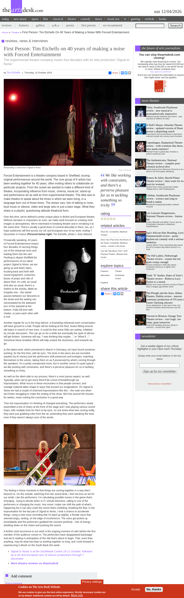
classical (57, 19)
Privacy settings (92, 581)
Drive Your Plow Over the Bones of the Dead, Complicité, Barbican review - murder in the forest (116, 243)
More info (77, 595)
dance (98, 19)
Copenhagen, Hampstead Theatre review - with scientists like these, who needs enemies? (164, 145)
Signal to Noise (20, 551)
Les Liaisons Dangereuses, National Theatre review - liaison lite (164, 216)
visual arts (113, 19)
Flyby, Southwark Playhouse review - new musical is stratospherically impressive (161, 110)
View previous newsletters (160, 383)
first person (88, 25)
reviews (7, 25)
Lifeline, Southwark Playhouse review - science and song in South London (163, 198)
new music (20, 19)
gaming (135, 19)
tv (125, 19)
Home (5, 32)
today (5, 19)
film (45, 19)
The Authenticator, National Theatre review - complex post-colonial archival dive (163, 163)
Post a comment (14, 583)
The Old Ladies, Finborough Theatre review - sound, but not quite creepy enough (163, 259)
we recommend (112, 25)
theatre (72, 19)
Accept (135, 589)
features (24, 25)
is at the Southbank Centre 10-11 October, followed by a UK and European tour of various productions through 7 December (51, 555)
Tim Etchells (13, 72)
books (162, 19)
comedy (86, 19)
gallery (40, 25)
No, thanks (154, 589)
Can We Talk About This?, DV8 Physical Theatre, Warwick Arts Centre (114, 254)
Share (113, 72)
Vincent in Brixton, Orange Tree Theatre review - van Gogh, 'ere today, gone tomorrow (164, 319)
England (104, 282)
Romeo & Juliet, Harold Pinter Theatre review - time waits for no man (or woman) (164, 181)
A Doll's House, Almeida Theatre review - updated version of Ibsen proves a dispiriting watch (164, 128)
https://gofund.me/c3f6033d (160, 72)
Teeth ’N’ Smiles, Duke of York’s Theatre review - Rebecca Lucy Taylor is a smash (164, 278)
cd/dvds (149, 19)
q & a (55, 25)
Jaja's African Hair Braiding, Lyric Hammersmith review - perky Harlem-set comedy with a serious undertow (165, 237)
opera (34, 19)
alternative (105, 275)
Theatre (15, 32)
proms (70, 25)
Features (104, 271)
